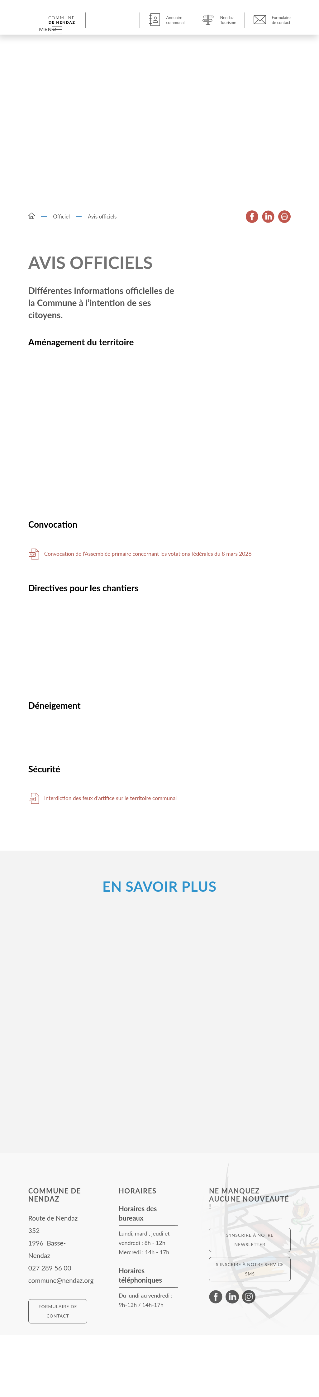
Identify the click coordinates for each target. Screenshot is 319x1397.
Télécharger (33, 591)
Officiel (61, 219)
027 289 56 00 (49, 1330)
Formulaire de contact (58, 1373)
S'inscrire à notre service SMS (250, 1331)
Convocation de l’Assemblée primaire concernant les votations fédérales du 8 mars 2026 (161, 592)
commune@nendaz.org (61, 1343)
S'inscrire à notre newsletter (250, 1302)
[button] (114, 20)
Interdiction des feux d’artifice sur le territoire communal (124, 861)
